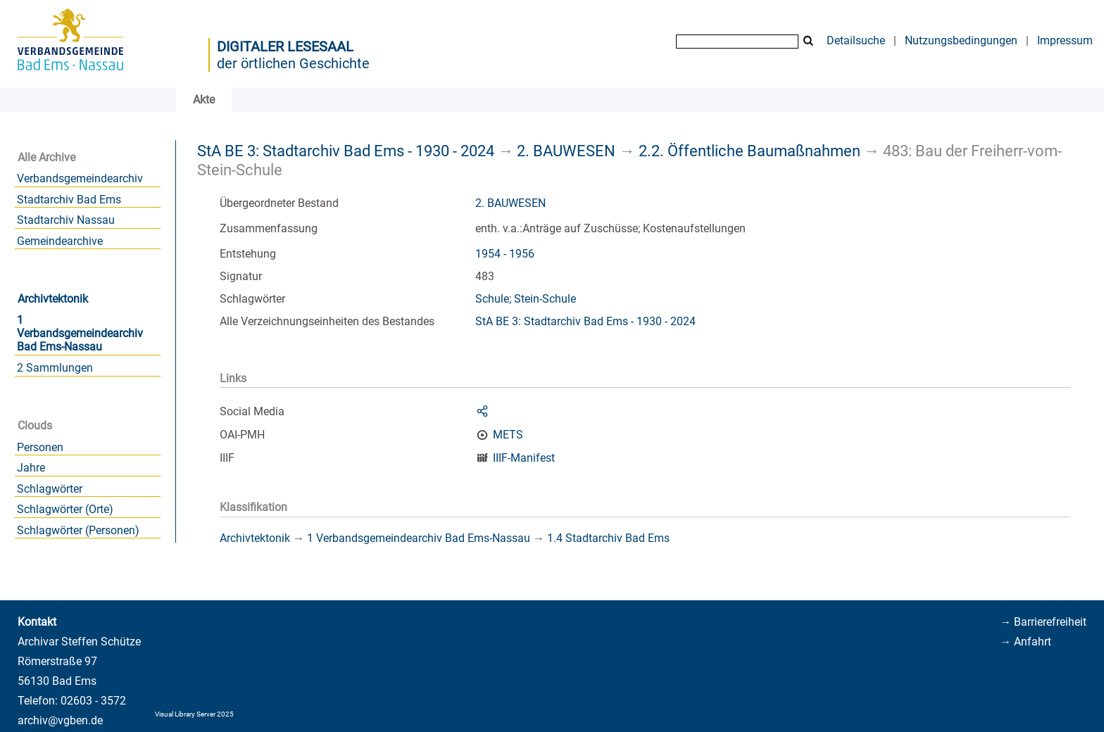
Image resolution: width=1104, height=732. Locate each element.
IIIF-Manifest (524, 458)
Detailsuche (856, 40)
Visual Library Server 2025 (194, 714)
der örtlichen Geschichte (293, 63)
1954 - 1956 (504, 253)
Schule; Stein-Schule (525, 298)
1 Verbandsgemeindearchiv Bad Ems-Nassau (80, 333)
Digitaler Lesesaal (285, 46)
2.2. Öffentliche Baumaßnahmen (749, 150)
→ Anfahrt (1025, 641)
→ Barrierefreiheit (1043, 622)
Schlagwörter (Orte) (65, 509)
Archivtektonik (53, 298)
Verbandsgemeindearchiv (80, 178)
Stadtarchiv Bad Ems (69, 199)
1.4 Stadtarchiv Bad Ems (608, 538)
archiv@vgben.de (60, 720)
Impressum (1065, 40)
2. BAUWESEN (566, 150)
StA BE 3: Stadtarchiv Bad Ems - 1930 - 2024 (345, 150)
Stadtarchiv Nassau (66, 220)
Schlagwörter (49, 489)
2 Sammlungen (55, 367)
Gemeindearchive (60, 241)
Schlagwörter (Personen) (78, 530)
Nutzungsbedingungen (961, 40)
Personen (40, 447)
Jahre (31, 467)
